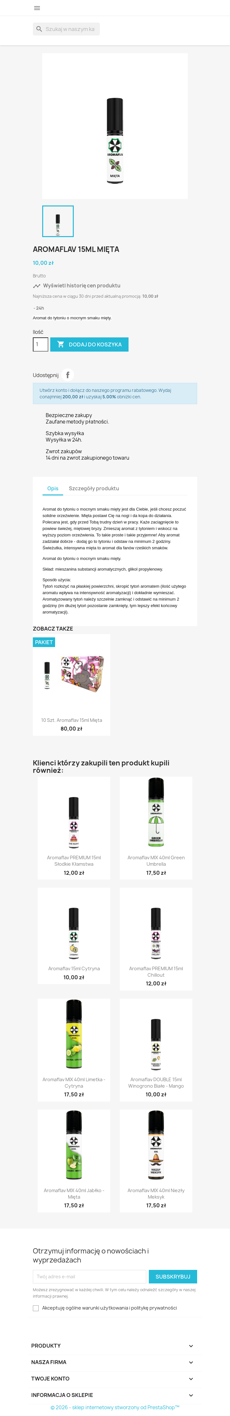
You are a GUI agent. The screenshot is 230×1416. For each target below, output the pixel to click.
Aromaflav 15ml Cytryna (74, 968)
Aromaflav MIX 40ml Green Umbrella (156, 860)
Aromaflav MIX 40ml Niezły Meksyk (156, 1193)
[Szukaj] (66, 29)
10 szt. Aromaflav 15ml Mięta (71, 720)
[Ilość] (40, 344)
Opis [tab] (52, 488)
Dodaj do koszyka (89, 344)
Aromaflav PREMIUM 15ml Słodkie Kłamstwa (74, 860)
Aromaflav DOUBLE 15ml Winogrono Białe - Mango (156, 1082)
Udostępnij (67, 374)
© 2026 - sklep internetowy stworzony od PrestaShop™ (115, 1407)
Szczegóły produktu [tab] (94, 488)
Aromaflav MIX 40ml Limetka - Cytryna (74, 1082)
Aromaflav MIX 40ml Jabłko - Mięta (74, 1193)
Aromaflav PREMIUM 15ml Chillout (156, 971)
